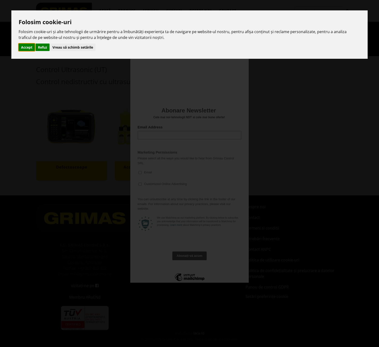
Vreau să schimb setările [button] (72, 47)
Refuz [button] (42, 47)
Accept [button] (26, 47)
